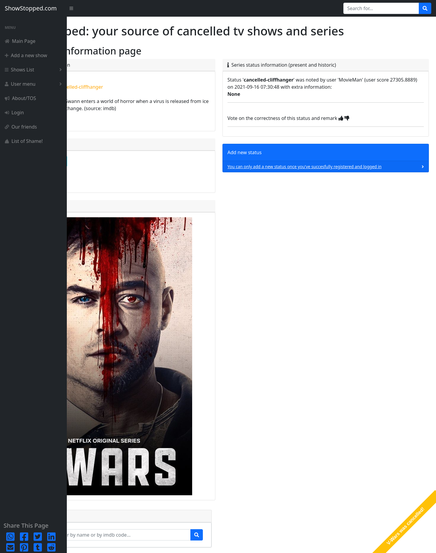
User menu (34, 84)
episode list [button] (95, 177)
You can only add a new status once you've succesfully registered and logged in (337, 166)
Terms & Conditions (410, 543)
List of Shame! (24, 141)
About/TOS (20, 98)
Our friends (21, 127)
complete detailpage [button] (106, 161)
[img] (373, 118)
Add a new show (26, 55)
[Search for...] (381, 8)
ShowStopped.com (31, 8)
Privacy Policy (374, 543)
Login (14, 112)
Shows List (34, 69)
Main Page (20, 41)
